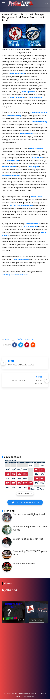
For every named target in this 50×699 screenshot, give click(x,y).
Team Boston (27, 689)
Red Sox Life (28, 687)
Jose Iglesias (28, 84)
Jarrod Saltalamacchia (21, 199)
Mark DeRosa (36, 142)
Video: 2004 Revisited (24, 556)
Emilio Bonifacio (17, 67)
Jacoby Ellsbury (39, 115)
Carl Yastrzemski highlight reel (29, 507)
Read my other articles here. (15, 268)
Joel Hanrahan (21, 253)
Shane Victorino (38, 106)
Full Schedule (25, 487)
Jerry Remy (37, 151)
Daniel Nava (26, 127)
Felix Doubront (36, 91)
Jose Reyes (33, 160)
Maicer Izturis (9, 160)
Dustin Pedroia (30, 220)
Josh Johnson (17, 91)
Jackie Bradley (13, 109)
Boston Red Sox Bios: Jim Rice (28, 532)
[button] (14, 338)
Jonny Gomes (32, 217)
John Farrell (13, 154)
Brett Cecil (36, 190)
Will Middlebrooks (11, 169)
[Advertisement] (25, 301)
